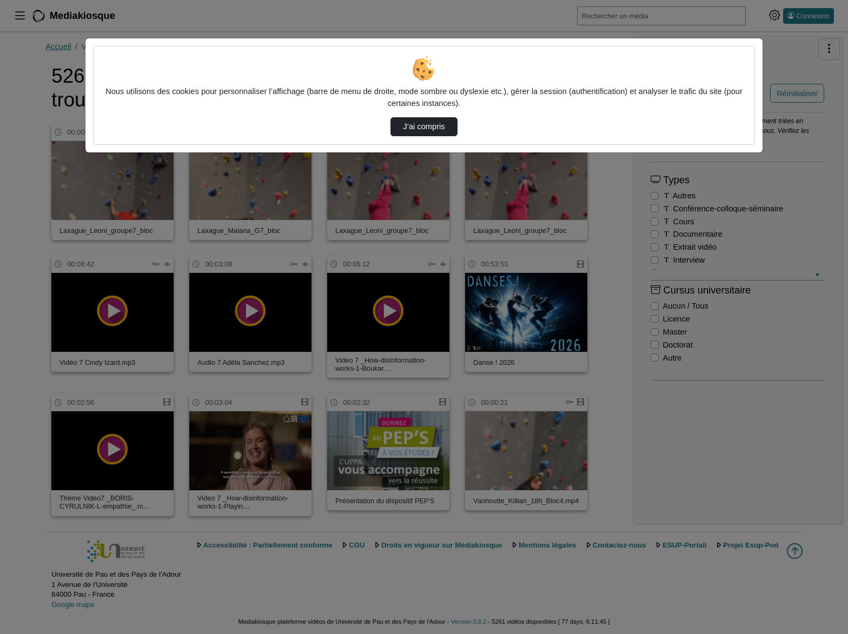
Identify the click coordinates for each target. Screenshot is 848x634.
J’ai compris (424, 126)
